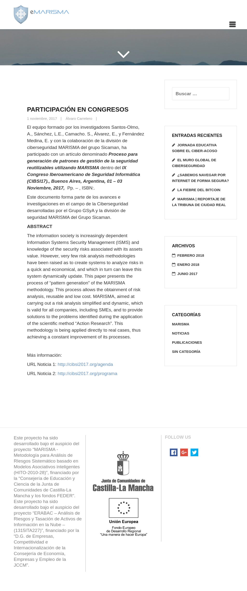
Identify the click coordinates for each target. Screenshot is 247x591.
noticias (180, 333)
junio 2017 (187, 274)
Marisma (180, 324)
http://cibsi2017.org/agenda (85, 364)
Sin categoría (186, 351)
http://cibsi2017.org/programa (87, 373)
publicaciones (187, 342)
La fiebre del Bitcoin (198, 190)
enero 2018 (188, 264)
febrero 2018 (190, 255)
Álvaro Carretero (79, 118)
